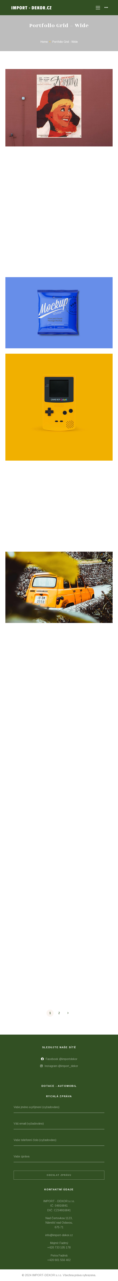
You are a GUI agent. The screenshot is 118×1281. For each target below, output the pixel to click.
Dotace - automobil (59, 1085)
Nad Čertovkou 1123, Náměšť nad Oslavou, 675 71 (59, 1223)
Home (44, 41)
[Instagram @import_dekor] (59, 1066)
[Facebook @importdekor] (59, 1059)
